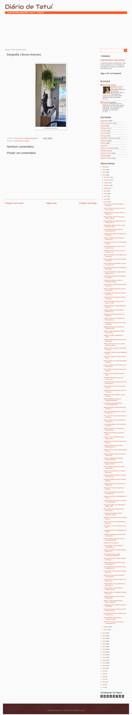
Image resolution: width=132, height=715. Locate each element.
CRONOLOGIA (104, 128)
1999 (104, 684)
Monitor (102, 146)
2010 (104, 665)
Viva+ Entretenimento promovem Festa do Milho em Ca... (115, 567)
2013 (104, 657)
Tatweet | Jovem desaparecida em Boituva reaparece (113, 601)
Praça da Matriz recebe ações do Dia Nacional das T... (114, 467)
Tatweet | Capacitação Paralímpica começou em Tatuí (113, 458)
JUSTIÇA (103, 143)
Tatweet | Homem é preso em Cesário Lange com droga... (114, 344)
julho (105, 191)
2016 (104, 649)
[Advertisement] (66, 31)
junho (105, 193)
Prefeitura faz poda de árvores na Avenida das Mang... (113, 281)
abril (105, 199)
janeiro (106, 629)
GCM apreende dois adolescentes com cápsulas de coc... (115, 221)
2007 (104, 671)
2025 (104, 169)
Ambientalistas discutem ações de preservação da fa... (113, 230)
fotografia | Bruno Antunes (111, 543)
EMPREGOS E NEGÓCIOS (108, 138)
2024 (104, 172)
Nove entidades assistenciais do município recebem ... (113, 618)
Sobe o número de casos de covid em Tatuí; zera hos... (114, 208)
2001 (104, 682)
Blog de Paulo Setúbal (109, 85)
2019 (104, 641)
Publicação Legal (105, 150)
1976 (104, 687)
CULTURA (103, 131)
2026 (104, 167)
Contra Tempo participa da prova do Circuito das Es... (114, 492)
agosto (106, 188)
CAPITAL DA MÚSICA (106, 123)
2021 (104, 635)
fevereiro (106, 627)
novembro (107, 180)
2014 (104, 654)
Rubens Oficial (18, 138)
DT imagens (26, 141)
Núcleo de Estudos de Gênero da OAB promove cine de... (114, 609)
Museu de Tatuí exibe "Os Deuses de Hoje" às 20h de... (114, 217)
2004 (104, 674)
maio (105, 196)
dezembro (107, 177)
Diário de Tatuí (28, 6)
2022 (104, 633)
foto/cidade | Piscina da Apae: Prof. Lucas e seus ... (113, 378)
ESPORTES (103, 141)
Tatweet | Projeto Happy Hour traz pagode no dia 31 (113, 463)
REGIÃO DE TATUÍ (105, 153)
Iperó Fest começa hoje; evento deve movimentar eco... (114, 575)
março (106, 201)
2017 (104, 646)
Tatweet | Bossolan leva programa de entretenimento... (114, 429)
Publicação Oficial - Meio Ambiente (112, 60)
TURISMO (103, 155)
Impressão (105, 103)
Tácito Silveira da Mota (109, 102)
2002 (104, 679)
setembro (107, 185)
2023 (104, 175)
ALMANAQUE (18, 141)
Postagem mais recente (14, 203)
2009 (104, 668)
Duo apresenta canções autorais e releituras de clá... (113, 588)
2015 (104, 652)
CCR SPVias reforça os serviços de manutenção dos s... (114, 622)
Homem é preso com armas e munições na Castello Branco (115, 501)
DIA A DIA (103, 133)
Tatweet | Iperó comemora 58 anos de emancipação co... (114, 563)
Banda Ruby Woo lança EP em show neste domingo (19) (114, 539)
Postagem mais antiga (88, 203)
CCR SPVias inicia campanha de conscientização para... (113, 403)
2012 (104, 660)
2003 (104, 676)
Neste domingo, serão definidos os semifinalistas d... (113, 546)
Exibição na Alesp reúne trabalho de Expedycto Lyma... (114, 327)
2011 (104, 663)
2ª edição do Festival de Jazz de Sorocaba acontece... (113, 513)
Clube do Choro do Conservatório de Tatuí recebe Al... (114, 319)
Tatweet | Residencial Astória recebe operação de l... (114, 597)
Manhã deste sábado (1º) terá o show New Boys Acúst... (114, 225)
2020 (104, 638)
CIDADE (102, 125)
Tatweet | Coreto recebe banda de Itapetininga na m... (113, 446)
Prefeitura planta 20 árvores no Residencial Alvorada (112, 399)
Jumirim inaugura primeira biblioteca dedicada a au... (114, 310)
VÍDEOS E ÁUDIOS (106, 158)
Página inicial (51, 203)
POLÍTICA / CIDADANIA (107, 148)
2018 (104, 644)
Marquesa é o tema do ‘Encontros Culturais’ (117, 87)
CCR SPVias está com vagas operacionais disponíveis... (112, 554)
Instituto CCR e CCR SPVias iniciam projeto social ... (114, 437)
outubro (106, 182)
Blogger (82, 710)
